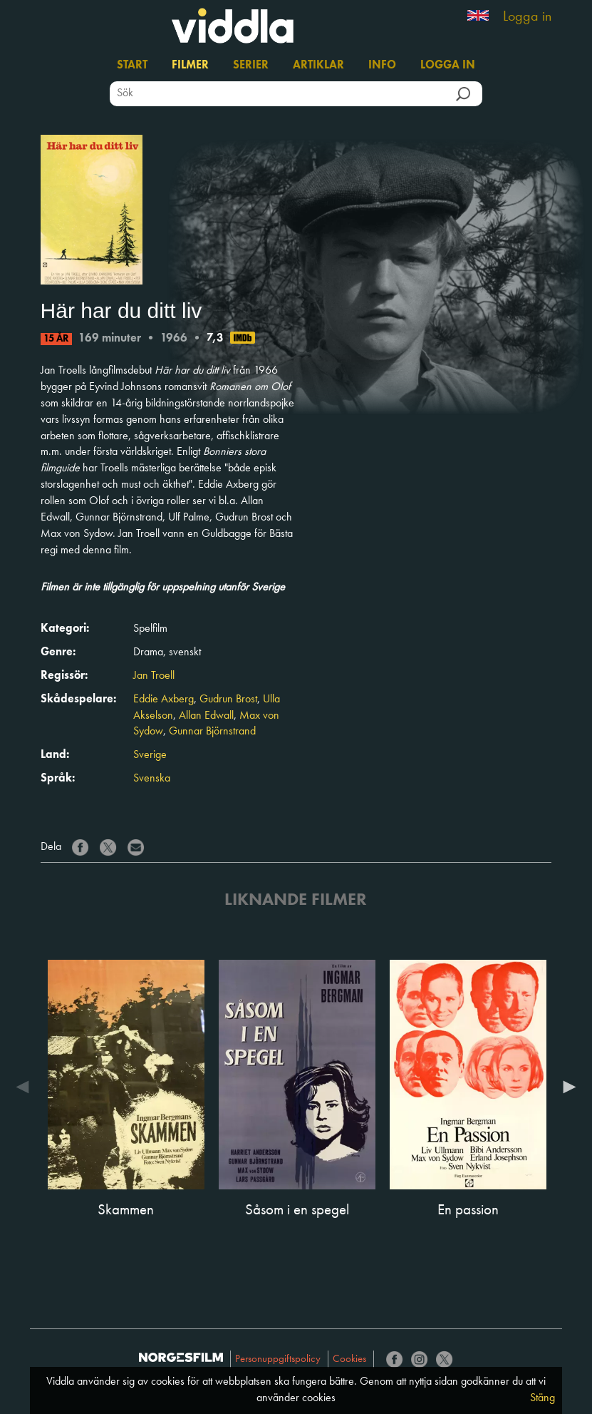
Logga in (527, 17)
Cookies (349, 1359)
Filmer (190, 65)
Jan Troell (154, 676)
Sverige (150, 755)
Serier (251, 65)
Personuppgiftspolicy (278, 1359)
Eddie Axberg (163, 699)
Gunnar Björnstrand (212, 731)
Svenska (151, 778)
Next (565, 1086)
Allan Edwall (206, 716)
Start (132, 65)
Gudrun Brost (228, 699)
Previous (26, 1086)
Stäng (542, 1398)
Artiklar (318, 65)
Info (382, 65)
